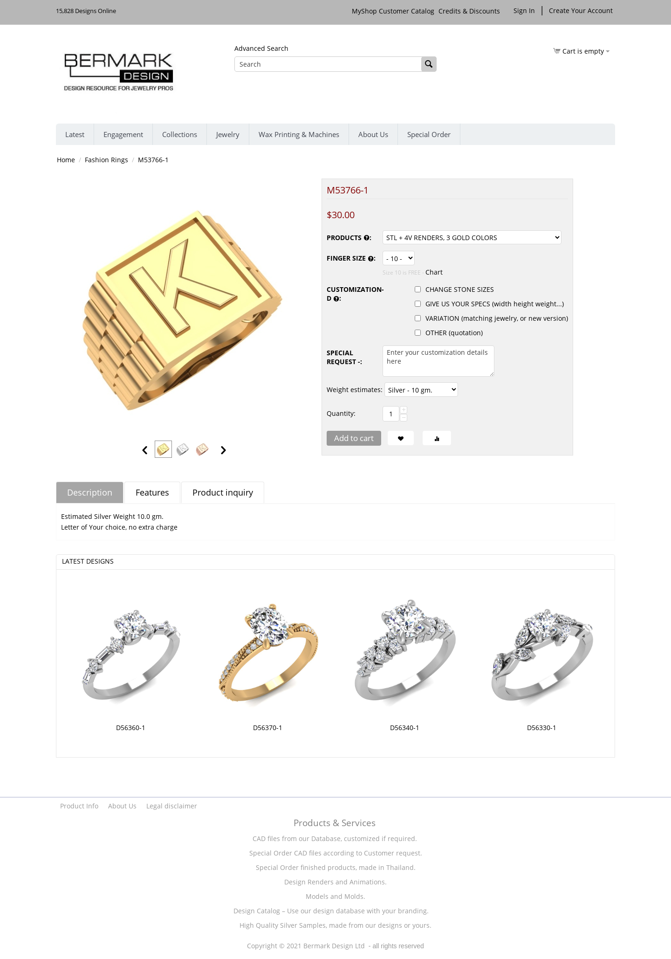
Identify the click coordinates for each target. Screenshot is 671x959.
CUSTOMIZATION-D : (352, 294)
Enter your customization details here (438, 361)
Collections (179, 134)
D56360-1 (130, 727)
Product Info (79, 805)
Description (89, 492)
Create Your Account (581, 10)
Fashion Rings (106, 159)
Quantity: (341, 413)
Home (66, 159)
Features (152, 492)
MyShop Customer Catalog (393, 11)
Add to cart (354, 438)
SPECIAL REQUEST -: (344, 357)
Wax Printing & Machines (299, 134)
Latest (74, 134)
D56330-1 (541, 727)
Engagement (123, 134)
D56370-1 (267, 727)
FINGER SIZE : (351, 258)
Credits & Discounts (470, 11)
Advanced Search (261, 48)
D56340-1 (404, 727)
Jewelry (228, 134)
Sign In (524, 10)
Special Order (429, 134)
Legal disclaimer (171, 805)
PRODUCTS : (349, 238)
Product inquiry (222, 492)
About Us (373, 134)
